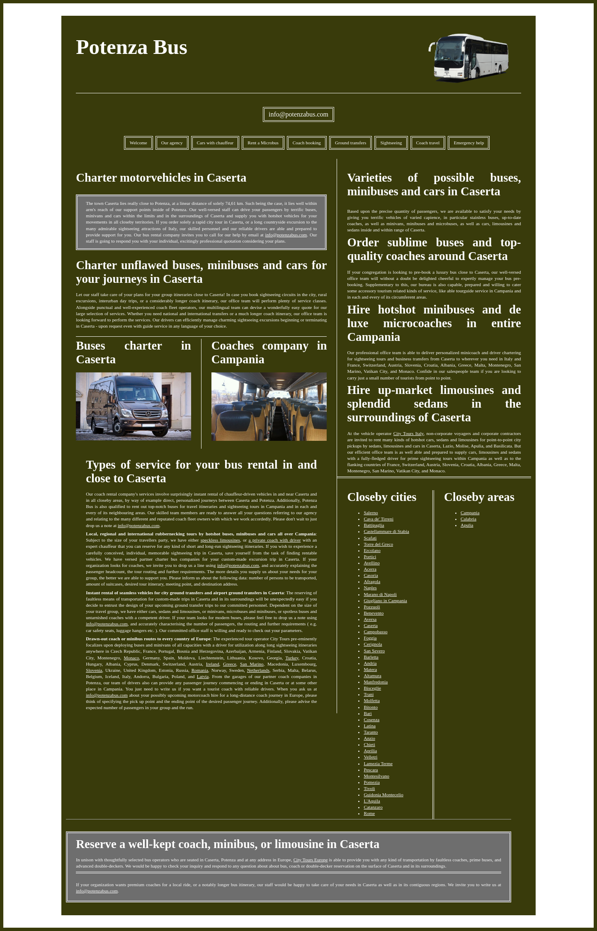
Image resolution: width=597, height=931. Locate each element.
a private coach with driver (275, 539)
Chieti (369, 744)
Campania (470, 512)
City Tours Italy (408, 433)
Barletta (371, 656)
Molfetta (372, 700)
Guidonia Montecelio (383, 794)
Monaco (131, 657)
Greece (229, 663)
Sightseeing (391, 142)
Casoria (371, 575)
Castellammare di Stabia (386, 531)
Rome (369, 813)
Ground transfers (350, 142)
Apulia (467, 525)
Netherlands (258, 670)
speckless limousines (220, 539)
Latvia (203, 676)
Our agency (172, 142)
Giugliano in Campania (385, 600)
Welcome (138, 142)
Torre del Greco (378, 544)
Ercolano (372, 550)
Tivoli (369, 788)
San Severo (374, 650)
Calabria (468, 518)
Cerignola (373, 644)
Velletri (370, 756)
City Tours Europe (311, 859)
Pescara (371, 769)
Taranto (371, 731)
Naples (370, 587)
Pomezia (372, 782)
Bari (367, 713)
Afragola (372, 581)
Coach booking (307, 142)
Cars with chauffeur (215, 142)
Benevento (373, 612)
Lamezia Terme (378, 763)
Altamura (372, 675)
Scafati (370, 537)
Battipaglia (374, 525)
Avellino (371, 562)
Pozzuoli (372, 606)
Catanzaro (373, 807)
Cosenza (371, 719)
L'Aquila (372, 800)
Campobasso (375, 631)
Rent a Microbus (263, 142)
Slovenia (94, 670)
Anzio (369, 738)
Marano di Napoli (380, 594)
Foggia (370, 637)
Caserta (371, 625)
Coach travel (428, 142)
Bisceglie (372, 687)
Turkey (291, 657)
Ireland (212, 663)
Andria (370, 663)
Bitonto (371, 707)
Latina (370, 725)
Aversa (370, 619)
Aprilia (370, 750)
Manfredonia (376, 681)
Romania (200, 670)
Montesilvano (376, 775)
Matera (370, 669)
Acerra (370, 568)
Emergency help (469, 142)
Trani (369, 694)
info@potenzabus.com (298, 114)
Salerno (371, 512)
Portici (370, 556)
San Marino (251, 663)
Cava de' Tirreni (378, 518)
